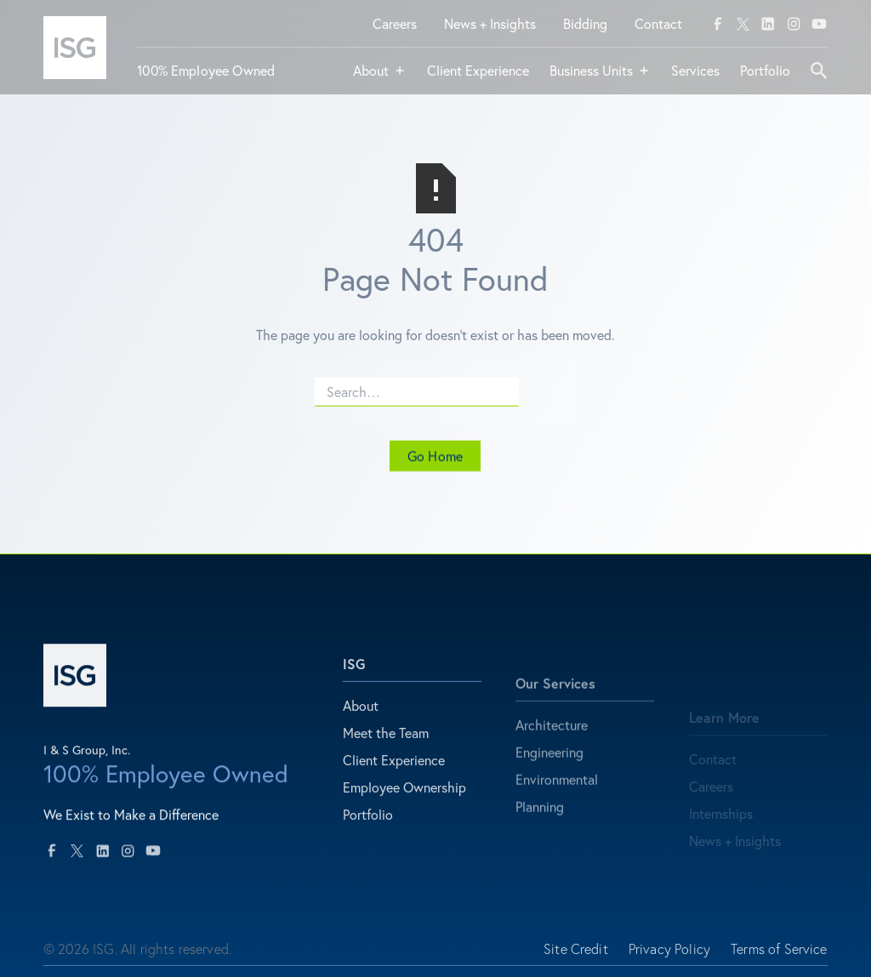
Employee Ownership (404, 800)
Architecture (551, 749)
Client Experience (394, 773)
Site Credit (576, 955)
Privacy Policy (669, 955)
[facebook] (717, 23)
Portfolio (368, 828)
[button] (380, 77)
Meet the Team (386, 746)
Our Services (555, 708)
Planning (539, 831)
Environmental (556, 804)
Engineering (549, 777)
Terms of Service (779, 955)
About (361, 719)
